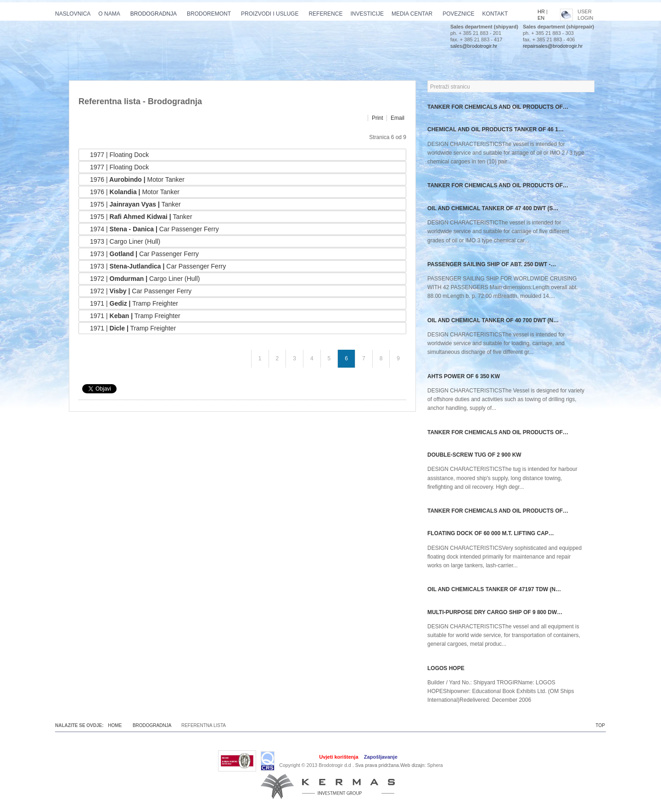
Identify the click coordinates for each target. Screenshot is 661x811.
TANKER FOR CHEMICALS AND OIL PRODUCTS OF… (497, 107)
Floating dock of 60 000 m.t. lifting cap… (490, 533)
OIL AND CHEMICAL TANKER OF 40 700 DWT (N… (493, 320)
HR (541, 11)
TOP (600, 725)
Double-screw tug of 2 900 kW (474, 455)
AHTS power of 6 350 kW (463, 376)
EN (541, 18)
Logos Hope (446, 668)
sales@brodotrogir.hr (473, 46)
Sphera (435, 765)
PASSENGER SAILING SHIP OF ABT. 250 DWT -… (491, 264)
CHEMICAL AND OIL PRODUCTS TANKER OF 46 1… (495, 129)
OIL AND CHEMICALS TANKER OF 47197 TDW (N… (494, 589)
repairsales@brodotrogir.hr (553, 46)
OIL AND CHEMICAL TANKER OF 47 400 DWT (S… (493, 208)
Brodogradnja (152, 725)
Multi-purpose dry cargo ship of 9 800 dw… (494, 612)
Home (115, 725)
